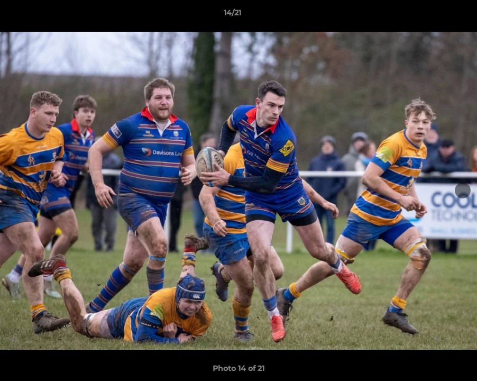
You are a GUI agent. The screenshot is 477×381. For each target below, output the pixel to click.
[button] (432, 15)
